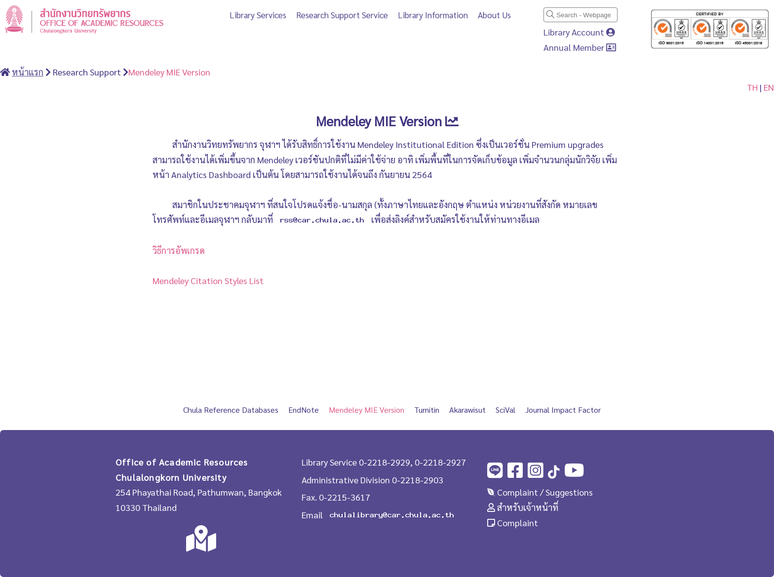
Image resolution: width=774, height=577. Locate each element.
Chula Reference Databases (230, 409)
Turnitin (426, 409)
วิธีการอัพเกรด (179, 250)
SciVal (505, 409)
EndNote (303, 409)
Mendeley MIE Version (169, 71)
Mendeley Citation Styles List (208, 280)
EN (769, 87)
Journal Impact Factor (563, 409)
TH (752, 87)
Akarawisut (467, 409)
